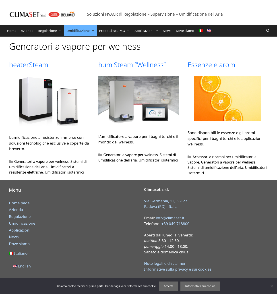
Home (12, 30)
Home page (19, 202)
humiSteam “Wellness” (132, 64)
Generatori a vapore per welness (41, 161)
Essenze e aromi (212, 64)
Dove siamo (185, 30)
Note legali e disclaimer (165, 263)
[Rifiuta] (271, 286)
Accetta (168, 286)
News (167, 30)
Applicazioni (147, 30)
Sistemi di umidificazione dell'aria (215, 167)
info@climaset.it (170, 217)
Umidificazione (81, 30)
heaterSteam (28, 64)
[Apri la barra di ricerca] (268, 30)
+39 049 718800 (175, 223)
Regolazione (51, 30)
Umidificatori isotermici (64, 172)
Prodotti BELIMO (115, 30)
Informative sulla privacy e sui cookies (177, 269)
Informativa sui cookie (200, 286)
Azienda (27, 30)
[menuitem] (200, 31)
